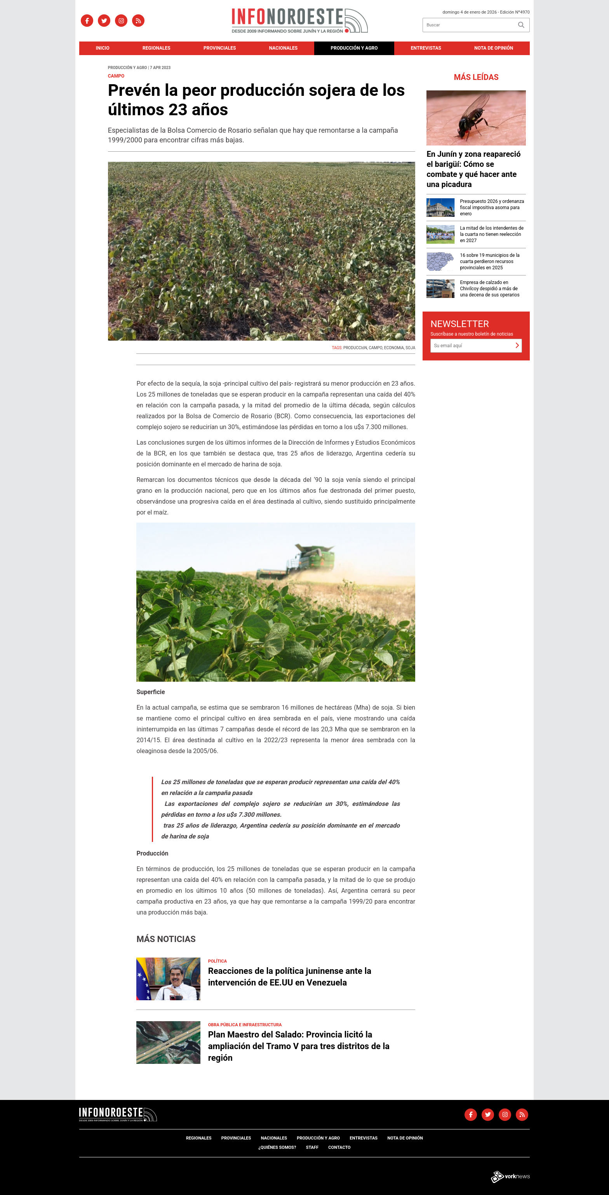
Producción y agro (354, 48)
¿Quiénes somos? (277, 1147)
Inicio (103, 48)
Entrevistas (426, 48)
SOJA (410, 348)
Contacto (339, 1147)
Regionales (157, 48)
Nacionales (283, 48)
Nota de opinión (493, 48)
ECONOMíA (394, 348)
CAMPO (376, 348)
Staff (312, 1147)
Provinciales (220, 48)
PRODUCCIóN (355, 348)
